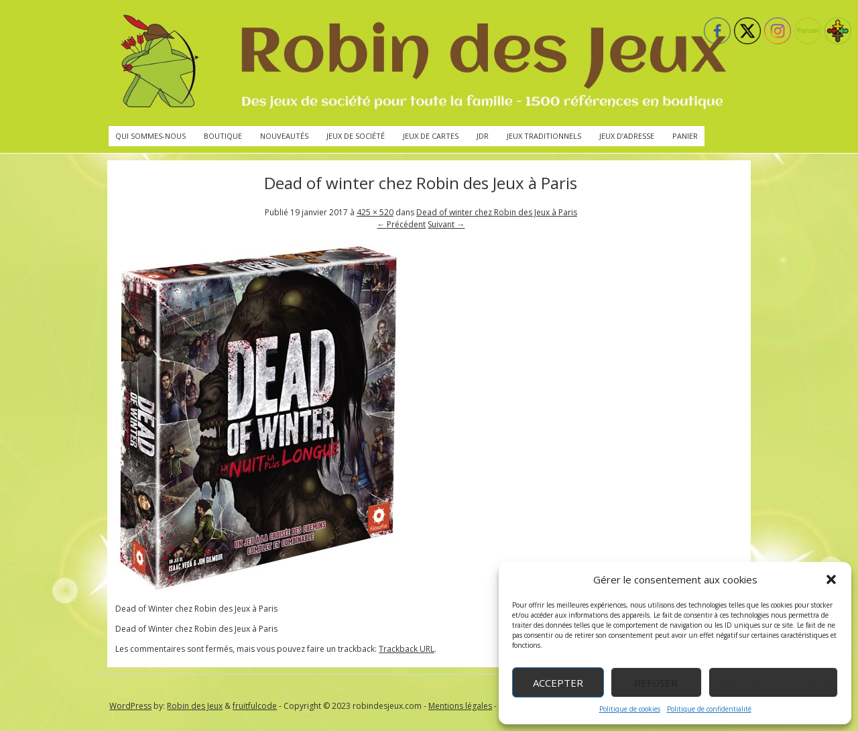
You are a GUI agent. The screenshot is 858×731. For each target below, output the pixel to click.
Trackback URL (406, 649)
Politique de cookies (629, 709)
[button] (831, 579)
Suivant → (446, 224)
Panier (685, 136)
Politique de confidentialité (709, 709)
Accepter (558, 682)
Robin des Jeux (195, 706)
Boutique (223, 136)
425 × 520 (375, 212)
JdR (483, 136)
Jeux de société (355, 136)
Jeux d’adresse (626, 136)
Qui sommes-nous (150, 136)
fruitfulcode (255, 706)
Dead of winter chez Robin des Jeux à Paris (496, 212)
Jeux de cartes (430, 136)
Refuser (656, 682)
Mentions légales (460, 706)
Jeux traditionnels (544, 136)
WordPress (130, 706)
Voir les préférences (773, 682)
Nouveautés (284, 136)
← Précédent (401, 224)
